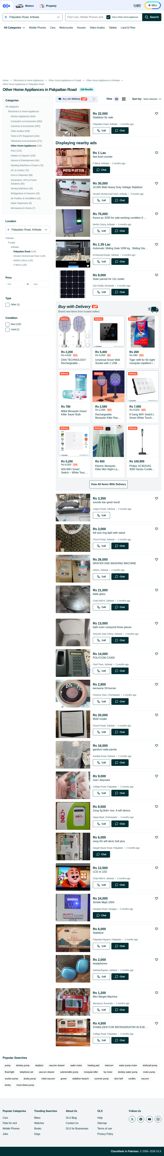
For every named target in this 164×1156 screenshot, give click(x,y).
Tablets (113, 27)
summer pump (101, 1078)
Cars (52, 27)
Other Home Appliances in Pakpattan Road (23, 84)
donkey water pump (128, 1072)
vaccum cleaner (46, 1072)
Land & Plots (128, 27)
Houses (81, 27)
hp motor (108, 1072)
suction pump (11, 1078)
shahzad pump (150, 1065)
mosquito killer (91, 1072)
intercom (109, 1065)
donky (8, 1085)
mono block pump (25, 1085)
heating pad (93, 1065)
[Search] (151, 17)
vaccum (145, 1078)
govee (64, 1078)
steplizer (39, 1065)
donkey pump (22, 1065)
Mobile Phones (37, 27)
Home (6, 80)
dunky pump (30, 1078)
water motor (76, 1065)
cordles (132, 1078)
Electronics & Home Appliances (28, 80)
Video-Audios (97, 27)
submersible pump (69, 1072)
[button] (77, 99)
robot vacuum (48, 1078)
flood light (9, 1072)
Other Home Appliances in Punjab (65, 80)
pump (7, 1065)
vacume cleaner (57, 1065)
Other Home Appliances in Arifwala (103, 80)
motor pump (149, 1072)
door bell (118, 1078)
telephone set (26, 1072)
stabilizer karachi (80, 1078)
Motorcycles (66, 27)
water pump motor (128, 1065)
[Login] (137, 5)
